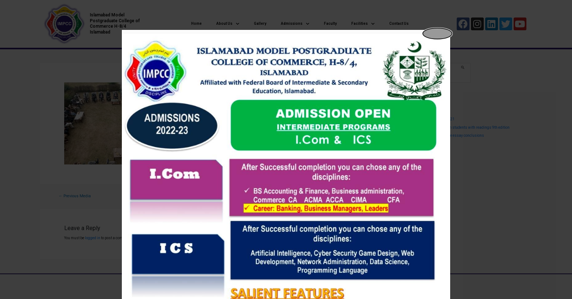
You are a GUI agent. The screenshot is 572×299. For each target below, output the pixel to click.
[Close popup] (437, 33)
